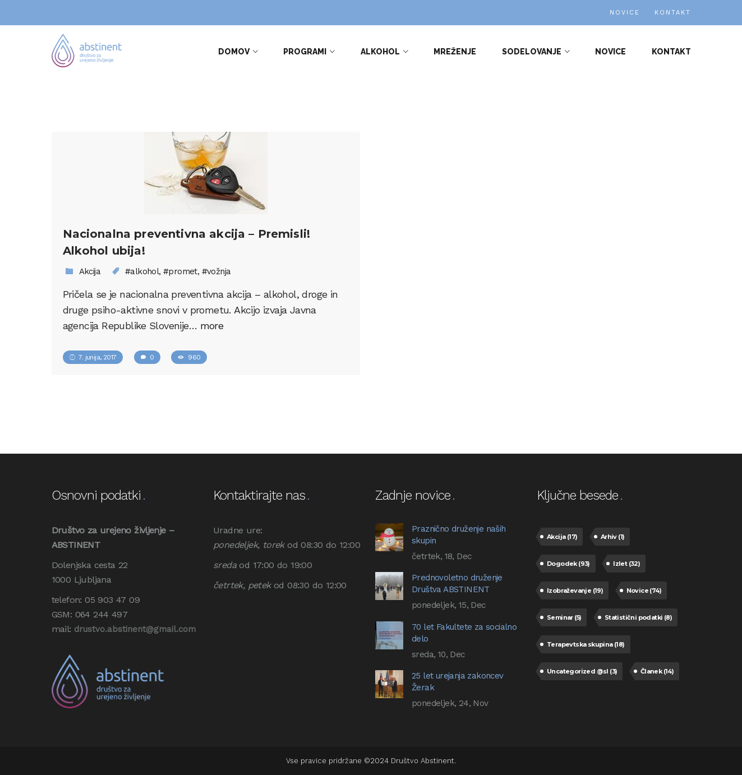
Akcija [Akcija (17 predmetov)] (562, 537)
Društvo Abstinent (422, 760)
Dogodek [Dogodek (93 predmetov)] (568, 564)
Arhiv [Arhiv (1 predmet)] (613, 537)
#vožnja (216, 271)
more (212, 325)
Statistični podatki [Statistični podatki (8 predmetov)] (638, 617)
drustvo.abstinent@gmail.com (135, 629)
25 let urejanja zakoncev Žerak (458, 682)
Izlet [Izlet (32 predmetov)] (626, 564)
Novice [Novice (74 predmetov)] (643, 590)
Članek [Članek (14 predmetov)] (657, 671)
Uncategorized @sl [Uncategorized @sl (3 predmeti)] (582, 671)
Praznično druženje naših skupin (459, 535)
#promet (180, 271)
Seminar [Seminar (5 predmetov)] (564, 617)
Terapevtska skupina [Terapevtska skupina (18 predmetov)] (586, 644)
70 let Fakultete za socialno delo (464, 633)
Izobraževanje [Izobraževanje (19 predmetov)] (575, 590)
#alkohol (142, 271)
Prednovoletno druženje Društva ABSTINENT (457, 583)
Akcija (89, 271)
